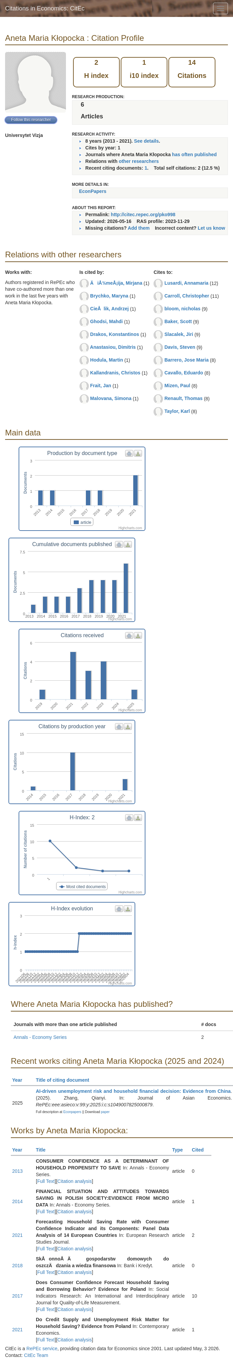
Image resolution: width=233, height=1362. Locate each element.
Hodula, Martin (106, 360)
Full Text (46, 1181)
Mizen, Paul (177, 385)
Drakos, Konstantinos (114, 334)
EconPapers (93, 191)
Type (180, 1150)
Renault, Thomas (183, 398)
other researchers (139, 161)
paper (105, 1112)
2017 (17, 1296)
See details (146, 141)
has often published (194, 154)
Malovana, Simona (111, 398)
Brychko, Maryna (109, 296)
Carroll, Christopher (186, 296)
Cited (201, 1150)
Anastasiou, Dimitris (113, 347)
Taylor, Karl (177, 411)
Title (43, 1150)
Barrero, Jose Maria (186, 360)
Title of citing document (65, 1080)
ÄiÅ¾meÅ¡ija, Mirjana (116, 283)
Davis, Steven (179, 347)
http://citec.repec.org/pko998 (143, 214)
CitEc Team (36, 1355)
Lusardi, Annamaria (186, 283)
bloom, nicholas (182, 308)
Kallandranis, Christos (115, 372)
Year (20, 1080)
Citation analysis (74, 1181)
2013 (17, 1171)
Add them (139, 228)
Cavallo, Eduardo (183, 372)
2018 (17, 1265)
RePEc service (41, 1348)
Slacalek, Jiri (178, 334)
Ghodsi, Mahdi (106, 321)
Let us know (211, 228)
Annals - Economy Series (40, 1037)
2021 (17, 1235)
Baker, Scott (178, 321)
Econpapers (71, 1112)
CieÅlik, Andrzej (109, 308)
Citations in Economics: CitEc (45, 8)
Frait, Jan (100, 385)
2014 (17, 1201)
